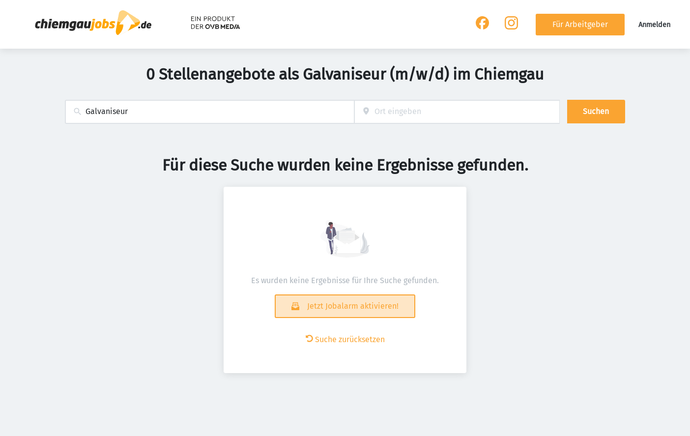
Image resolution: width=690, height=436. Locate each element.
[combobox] (209, 112)
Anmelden (654, 25)
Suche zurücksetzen (345, 339)
